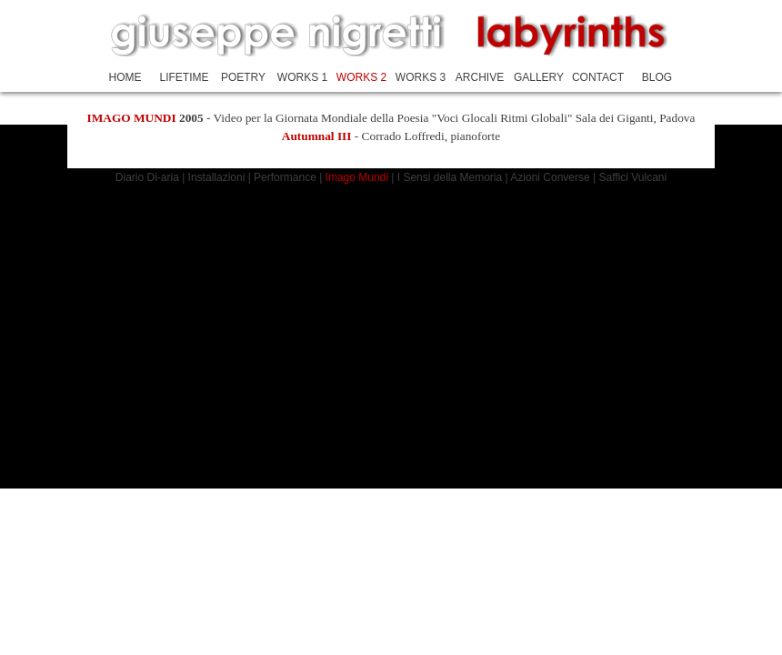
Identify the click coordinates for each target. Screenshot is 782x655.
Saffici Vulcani (632, 177)
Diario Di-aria (147, 177)
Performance (286, 177)
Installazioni (218, 177)
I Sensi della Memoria (449, 177)
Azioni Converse (549, 177)
